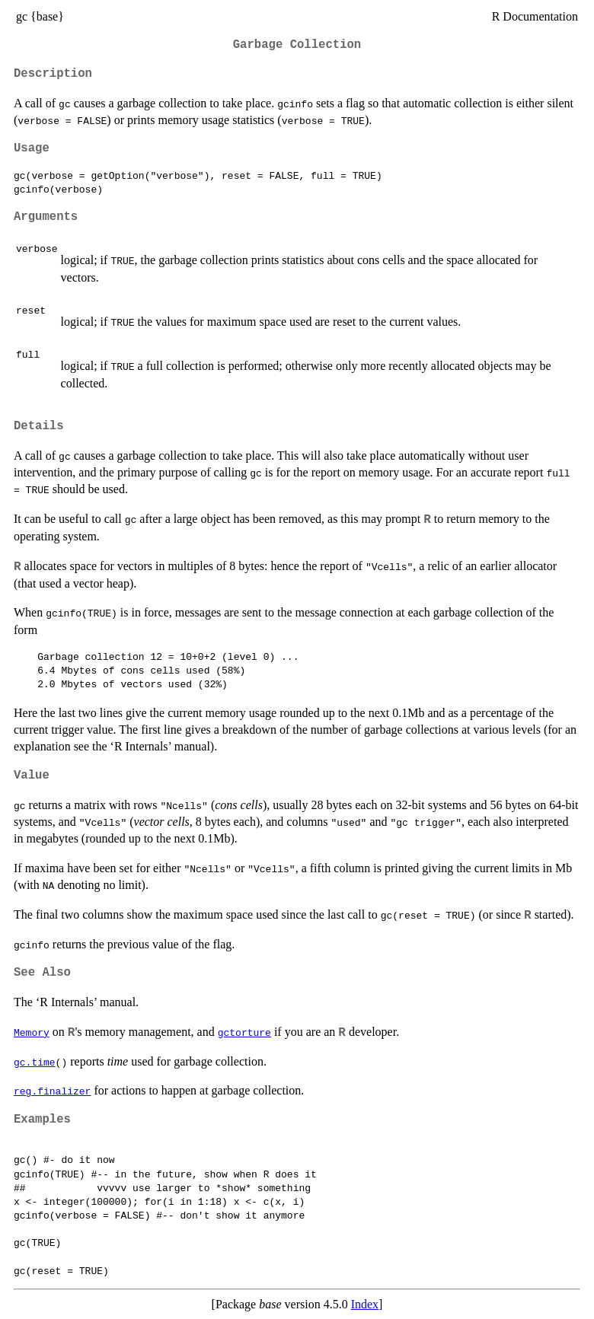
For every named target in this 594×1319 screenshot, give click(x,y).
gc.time (35, 1062)
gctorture (244, 1032)
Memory (32, 1032)
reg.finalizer (52, 1091)
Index (364, 1304)
